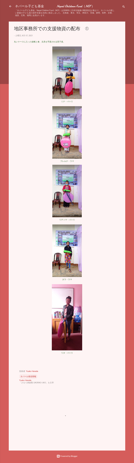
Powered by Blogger (67, 456)
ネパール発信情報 (28, 376)
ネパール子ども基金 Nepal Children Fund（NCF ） (55, 6)
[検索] (123, 7)
